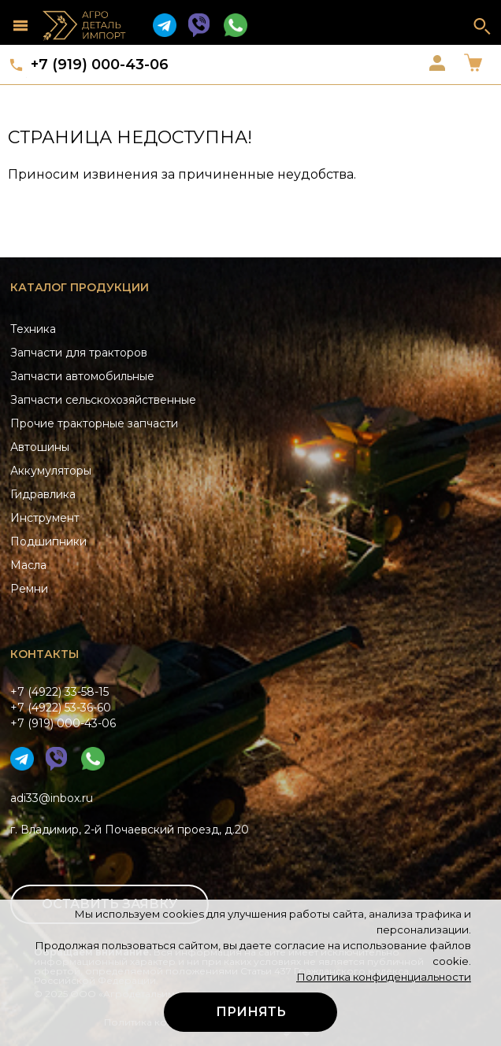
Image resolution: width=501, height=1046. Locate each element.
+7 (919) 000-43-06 (100, 64)
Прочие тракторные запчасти (94, 423)
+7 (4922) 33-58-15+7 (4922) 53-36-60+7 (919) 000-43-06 (63, 707)
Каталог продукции (79, 287)
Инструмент (45, 518)
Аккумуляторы (50, 471)
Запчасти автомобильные (82, 376)
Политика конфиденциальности (383, 976)
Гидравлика (43, 494)
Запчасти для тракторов (78, 353)
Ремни (29, 589)
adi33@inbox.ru (51, 798)
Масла (28, 565)
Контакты (44, 654)
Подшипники (48, 541)
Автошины (39, 447)
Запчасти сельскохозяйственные (103, 400)
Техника (33, 329)
